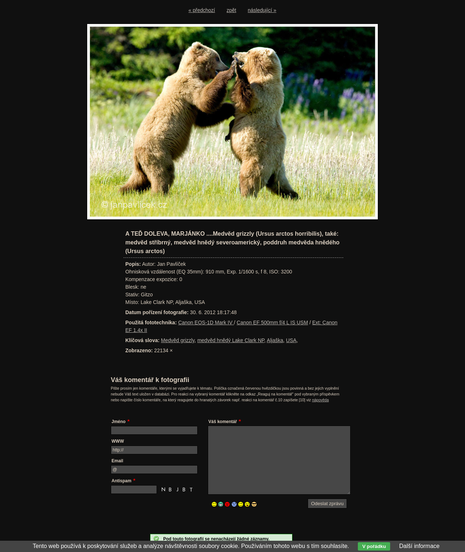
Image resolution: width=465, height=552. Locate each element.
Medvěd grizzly (177, 340)
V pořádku (374, 546)
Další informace (419, 546)
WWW (118, 441)
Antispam (122, 480)
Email (117, 460)
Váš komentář (223, 421)
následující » (262, 10)
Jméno (119, 421)
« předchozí (202, 10)
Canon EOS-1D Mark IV (206, 322)
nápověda (320, 400)
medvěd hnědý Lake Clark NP (230, 340)
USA (291, 340)
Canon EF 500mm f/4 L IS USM (272, 322)
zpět (231, 10)
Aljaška (275, 340)
